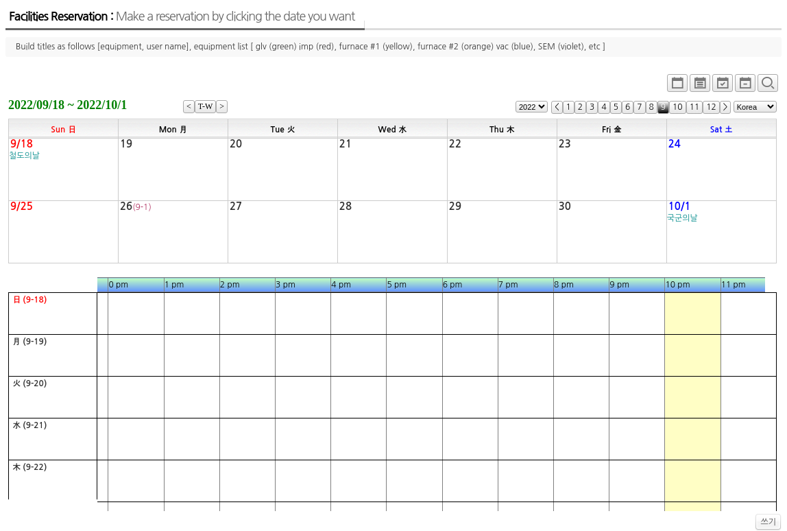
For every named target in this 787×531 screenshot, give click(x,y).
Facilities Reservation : (181, 16)
